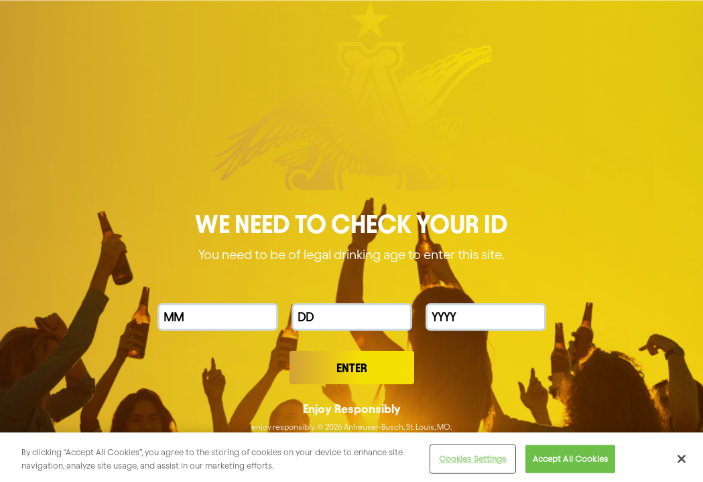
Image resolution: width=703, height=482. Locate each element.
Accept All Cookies (570, 463)
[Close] (681, 464)
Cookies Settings (473, 463)
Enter (351, 368)
